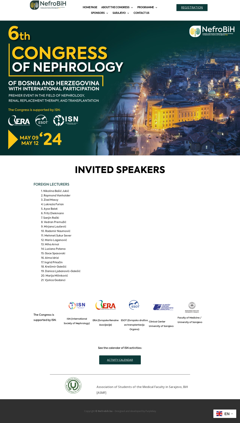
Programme (145, 7)
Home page (90, 7)
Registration (192, 7)
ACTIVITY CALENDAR (120, 360)
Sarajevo (119, 13)
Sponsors (98, 13)
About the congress (115, 7)
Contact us (141, 13)
